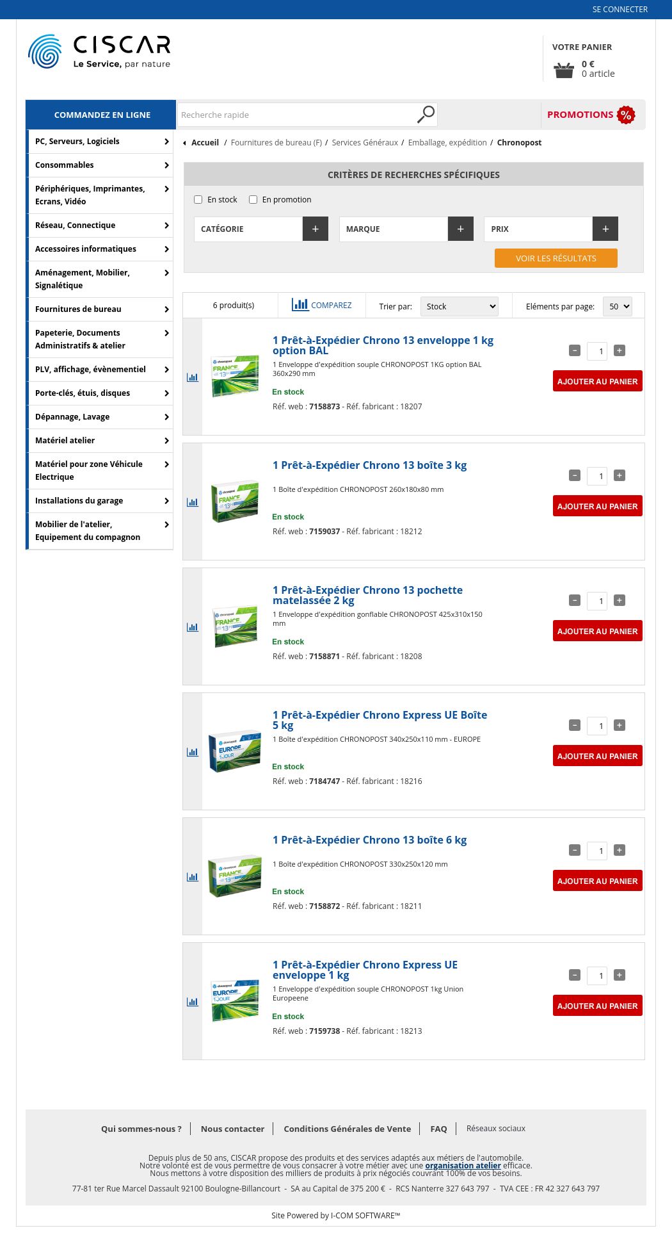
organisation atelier (462, 1165)
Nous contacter (233, 1128)
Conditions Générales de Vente (347, 1128)
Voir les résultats (556, 258)
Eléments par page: (560, 306)
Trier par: (396, 306)
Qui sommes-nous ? (141, 1128)
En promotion (287, 199)
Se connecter (620, 9)
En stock (222, 199)
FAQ (438, 1128)
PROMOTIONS (580, 114)
